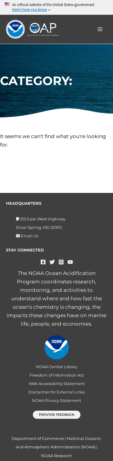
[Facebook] (43, 262)
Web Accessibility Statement (57, 383)
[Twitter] (52, 262)
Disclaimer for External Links (56, 392)
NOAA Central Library (56, 366)
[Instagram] (61, 262)
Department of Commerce (38, 438)
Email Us (29, 235)
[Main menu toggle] (100, 29)
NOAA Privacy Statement (56, 400)
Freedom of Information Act (57, 375)
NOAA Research (56, 455)
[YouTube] (70, 262)
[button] (56, 415)
